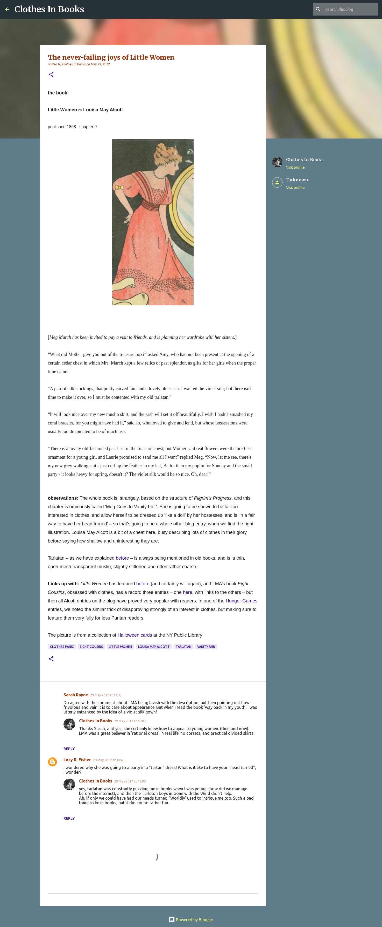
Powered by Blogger (191, 919)
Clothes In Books (49, 9)
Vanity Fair (206, 646)
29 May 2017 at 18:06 (130, 781)
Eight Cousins (91, 646)
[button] (51, 74)
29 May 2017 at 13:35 (106, 695)
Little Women (120, 646)
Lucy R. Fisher (77, 759)
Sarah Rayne (75, 694)
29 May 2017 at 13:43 (108, 760)
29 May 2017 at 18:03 (130, 721)
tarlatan (183, 646)
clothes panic (62, 646)
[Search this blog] (350, 9)
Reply (69, 749)
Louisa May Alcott (154, 646)
